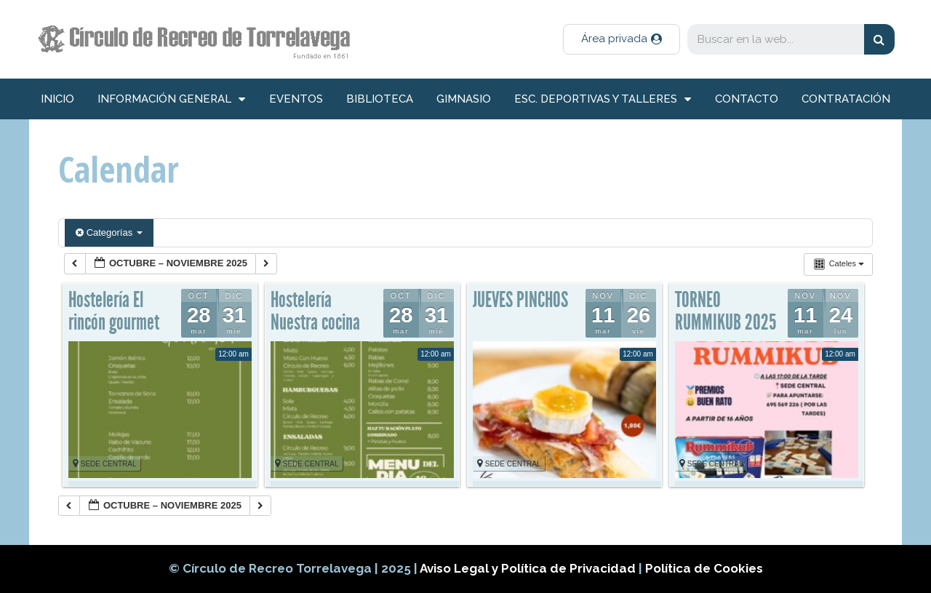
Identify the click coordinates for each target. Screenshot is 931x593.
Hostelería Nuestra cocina (315, 311)
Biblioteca (379, 99)
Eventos (296, 99)
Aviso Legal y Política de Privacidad (529, 568)
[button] (621, 39)
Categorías (109, 232)
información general (171, 99)
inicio (57, 99)
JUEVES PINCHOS (520, 300)
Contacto (746, 99)
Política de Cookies (704, 568)
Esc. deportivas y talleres (602, 99)
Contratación (846, 99)
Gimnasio (463, 99)
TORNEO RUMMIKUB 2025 (725, 311)
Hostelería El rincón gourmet (113, 311)
